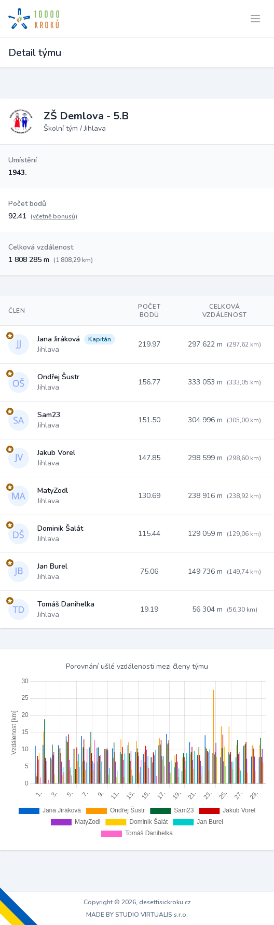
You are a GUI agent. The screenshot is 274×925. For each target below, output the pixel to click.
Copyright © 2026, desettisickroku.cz (137, 902)
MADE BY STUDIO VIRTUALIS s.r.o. (137, 914)
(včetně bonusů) (54, 216)
